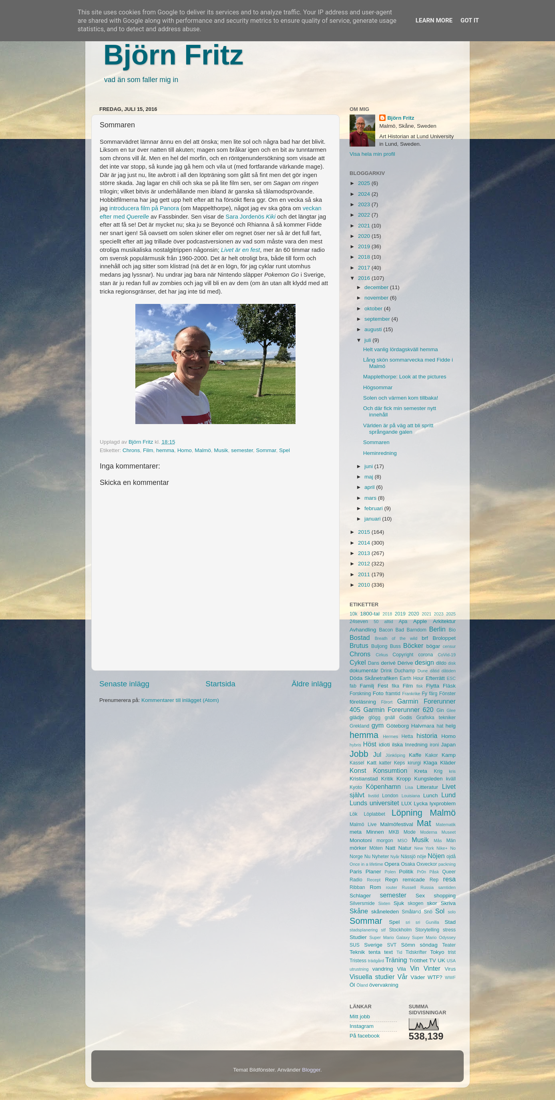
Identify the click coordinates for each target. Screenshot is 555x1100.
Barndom (416, 630)
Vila (401, 969)
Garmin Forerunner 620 (398, 709)
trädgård (376, 960)
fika (395, 686)
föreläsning (363, 702)
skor (432, 903)
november (377, 298)
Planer (373, 872)
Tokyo (437, 952)
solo (452, 911)
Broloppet (444, 638)
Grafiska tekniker (436, 717)
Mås (438, 840)
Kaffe (415, 755)
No (453, 848)
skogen (415, 903)
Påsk (434, 871)
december (377, 287)
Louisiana (411, 795)
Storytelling (427, 930)
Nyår (395, 856)
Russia (427, 887)
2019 (365, 246)
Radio (356, 880)
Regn (391, 880)
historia (426, 735)
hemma (165, 450)
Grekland (359, 726)
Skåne (359, 911)
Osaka (408, 864)
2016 (365, 278)
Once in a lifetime (366, 864)
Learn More (434, 20)
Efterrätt (435, 678)
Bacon (385, 630)
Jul (377, 754)
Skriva (448, 903)
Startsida (220, 684)
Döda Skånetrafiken (374, 678)
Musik (221, 450)
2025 (365, 183)
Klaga (431, 763)
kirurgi (414, 763)
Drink (386, 671)
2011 (365, 574)
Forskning (360, 693)
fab (353, 686)
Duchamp (404, 671)
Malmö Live (363, 824)
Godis (405, 717)
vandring (382, 969)
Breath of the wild (396, 638)
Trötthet (418, 960)
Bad (399, 630)
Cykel (358, 662)
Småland (411, 912)
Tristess (358, 960)
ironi (434, 745)
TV (432, 960)
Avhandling (363, 630)
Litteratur (427, 787)
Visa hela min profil (372, 154)
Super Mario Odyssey (434, 937)
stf (383, 929)
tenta (374, 952)
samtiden (447, 887)
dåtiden (449, 670)
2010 (365, 585)
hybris (355, 744)
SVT (392, 945)
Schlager (360, 896)
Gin (440, 710)
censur (449, 646)
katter (385, 763)
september (378, 319)
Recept (373, 879)
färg (433, 693)
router (391, 887)
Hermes (390, 736)
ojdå (451, 856)
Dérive (405, 663)
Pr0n (421, 871)
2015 (365, 532)
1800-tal (370, 614)
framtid (393, 693)
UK (441, 960)
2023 (365, 204)
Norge (356, 856)
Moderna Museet (438, 832)
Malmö (203, 450)
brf (425, 638)
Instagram (362, 1026)
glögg (374, 717)
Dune (422, 670)
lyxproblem (443, 803)
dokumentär (364, 671)
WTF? (435, 977)
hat (439, 726)
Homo (184, 450)
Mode (410, 832)
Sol (439, 911)
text (388, 952)
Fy (424, 693)
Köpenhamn (383, 786)
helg (450, 726)
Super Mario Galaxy (389, 937)
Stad (450, 922)
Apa (403, 621)
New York (424, 848)
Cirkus (382, 654)
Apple (420, 621)
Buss (395, 646)
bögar (433, 646)
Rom (375, 887)
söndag (428, 945)
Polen (390, 871)
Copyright (402, 655)
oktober (374, 309)
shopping (445, 896)
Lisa (409, 787)
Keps (399, 763)
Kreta (420, 771)
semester (242, 450)
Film (148, 450)
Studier (358, 937)
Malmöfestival (396, 824)
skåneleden (385, 912)
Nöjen (436, 855)
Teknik (357, 952)
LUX (406, 803)
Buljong (379, 646)
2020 (365, 236)
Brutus (359, 645)
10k (354, 614)
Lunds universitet (374, 802)
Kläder (448, 763)
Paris (356, 872)
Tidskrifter (416, 952)
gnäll (390, 717)
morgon (384, 840)
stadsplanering (364, 929)
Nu (367, 856)
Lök (354, 814)
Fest (383, 686)
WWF (450, 977)
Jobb (359, 754)
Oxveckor (426, 864)
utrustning (359, 969)
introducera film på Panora (144, 208)
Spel (284, 450)
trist (452, 952)
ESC (451, 678)
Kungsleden (428, 779)
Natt (391, 848)
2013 (365, 553)
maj (369, 477)
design (424, 662)
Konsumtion (390, 770)
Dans (373, 663)
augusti (373, 329)
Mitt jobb (360, 1017)
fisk (419, 686)
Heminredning (380, 453)
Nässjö (408, 856)
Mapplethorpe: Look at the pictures (404, 377)
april (370, 487)
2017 (365, 268)
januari (373, 519)
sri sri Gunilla (422, 922)
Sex (420, 896)
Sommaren (376, 442)
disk (452, 663)
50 (376, 621)
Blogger (311, 1070)
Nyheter (380, 856)
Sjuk (399, 903)
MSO (403, 840)
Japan (448, 745)
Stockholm (400, 930)
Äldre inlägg (312, 684)
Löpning (407, 813)
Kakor (431, 755)
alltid (388, 621)
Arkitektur (444, 621)
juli (368, 340)
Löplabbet (374, 814)
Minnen (375, 832)
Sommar (266, 450)
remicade (414, 880)
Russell (409, 887)
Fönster (447, 693)
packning (447, 864)
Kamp (449, 755)
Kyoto (356, 787)
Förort (386, 702)
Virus (450, 969)
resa (449, 879)
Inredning (416, 745)
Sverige (373, 945)
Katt (371, 763)
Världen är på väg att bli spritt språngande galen (398, 428)
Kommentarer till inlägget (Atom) (180, 700)
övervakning (383, 985)
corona (425, 655)
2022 (365, 215)
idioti (384, 745)
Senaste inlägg (124, 684)
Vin (414, 968)
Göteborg (397, 726)
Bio (452, 630)
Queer (449, 872)
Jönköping (395, 755)
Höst (369, 744)
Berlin (437, 629)
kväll (451, 779)
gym (378, 725)
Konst (358, 770)
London (390, 795)
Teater (449, 945)
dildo (441, 663)
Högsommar (378, 387)
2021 (365, 226)
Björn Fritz (173, 54)
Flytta (432, 686)
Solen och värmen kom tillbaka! (400, 398)
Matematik (446, 824)
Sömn (408, 945)
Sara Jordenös (251, 216)
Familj (367, 686)
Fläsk (449, 686)
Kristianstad (364, 779)
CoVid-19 (447, 654)
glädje (357, 717)
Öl (352, 985)
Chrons (131, 450)
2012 (365, 564)
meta (356, 832)
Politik (406, 872)
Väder (417, 977)
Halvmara (422, 726)
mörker (358, 848)
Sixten (384, 903)
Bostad (360, 637)
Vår (403, 976)
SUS (355, 945)
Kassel (357, 763)
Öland (362, 985)
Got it (469, 20)
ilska (397, 745)
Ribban (357, 887)
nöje (421, 856)
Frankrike (411, 693)
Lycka (421, 803)
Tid (399, 952)
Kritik (387, 779)
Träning (396, 959)
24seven (359, 621)
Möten (376, 848)
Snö (428, 912)
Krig (438, 771)
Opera (392, 864)
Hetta (407, 736)
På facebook (365, 1036)
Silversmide (362, 903)
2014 (365, 543)
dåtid (434, 670)
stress (449, 930)
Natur (404, 848)
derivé (388, 663)
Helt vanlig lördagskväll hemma (400, 349)
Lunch (430, 795)
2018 (365, 257)
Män (451, 840)
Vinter (432, 968)
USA (451, 960)
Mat (424, 823)
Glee (451, 710)
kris (452, 771)
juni (369, 466)
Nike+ (442, 848)
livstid (373, 795)
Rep (434, 880)
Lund (448, 794)
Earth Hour (412, 678)
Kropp (403, 779)
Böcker (413, 645)
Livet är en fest (240, 250)
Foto (378, 693)
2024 (365, 194)
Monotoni (361, 840)
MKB (393, 832)
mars (371, 498)
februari (374, 508)
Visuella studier (372, 976)
